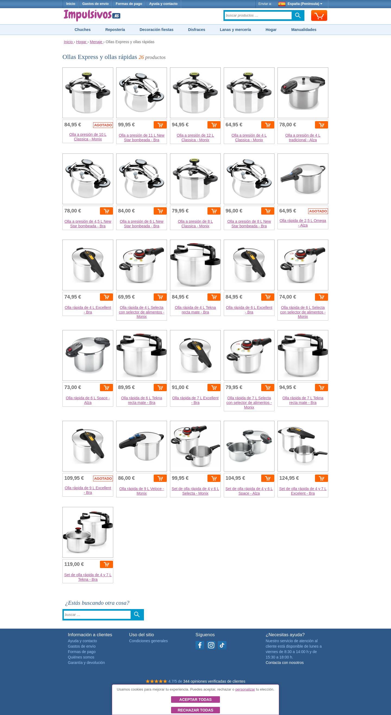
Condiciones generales (148, 641)
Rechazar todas (195, 710)
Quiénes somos (81, 657)
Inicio (70, 4)
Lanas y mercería (235, 29)
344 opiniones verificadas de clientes (214, 681)
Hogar (271, 29)
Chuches (83, 29)
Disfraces (196, 29)
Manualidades (304, 29)
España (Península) (300, 4)
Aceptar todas (195, 699)
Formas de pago (129, 4)
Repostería (115, 29)
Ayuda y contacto (163, 4)
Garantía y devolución (86, 662)
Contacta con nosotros (285, 662)
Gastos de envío (95, 4)
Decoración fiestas (157, 29)
